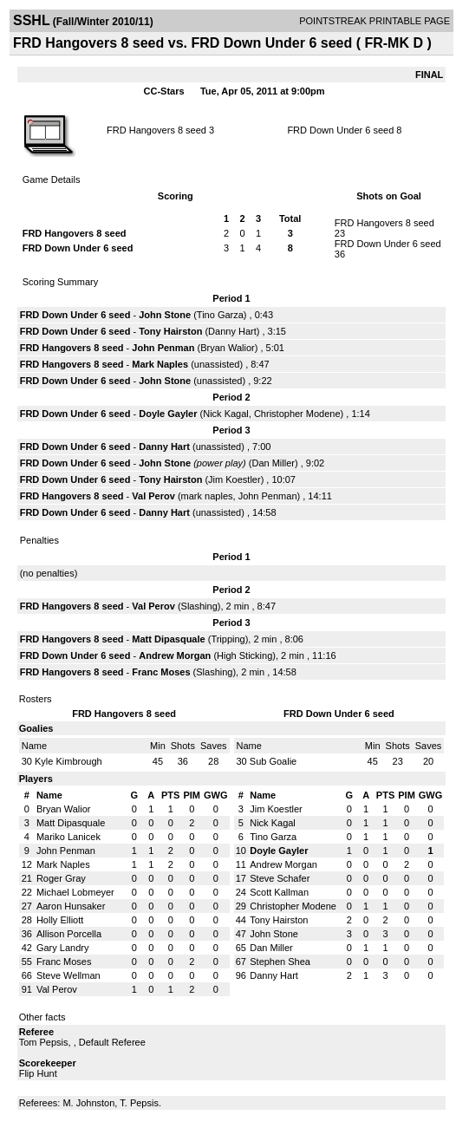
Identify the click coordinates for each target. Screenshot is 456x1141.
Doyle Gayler (168, 413)
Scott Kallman (279, 892)
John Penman (163, 347)
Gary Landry (62, 947)
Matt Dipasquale (168, 639)
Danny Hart (232, 331)
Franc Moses (161, 672)
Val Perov (153, 496)
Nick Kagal (226, 413)
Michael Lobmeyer (75, 892)
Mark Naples (160, 364)
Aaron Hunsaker (71, 906)
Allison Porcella (68, 934)
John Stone (165, 315)
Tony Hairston (170, 331)
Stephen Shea (280, 961)
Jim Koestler (234, 479)
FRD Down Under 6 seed (340, 130)
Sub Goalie (273, 761)
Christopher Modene (297, 413)
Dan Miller (273, 463)
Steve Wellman (68, 975)
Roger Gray (61, 878)
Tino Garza (220, 315)
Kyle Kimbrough (68, 761)
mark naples (207, 496)
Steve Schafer (279, 878)
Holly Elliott (59, 920)
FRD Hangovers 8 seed (156, 130)
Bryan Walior (227, 347)
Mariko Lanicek (68, 836)
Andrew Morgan (175, 655)
